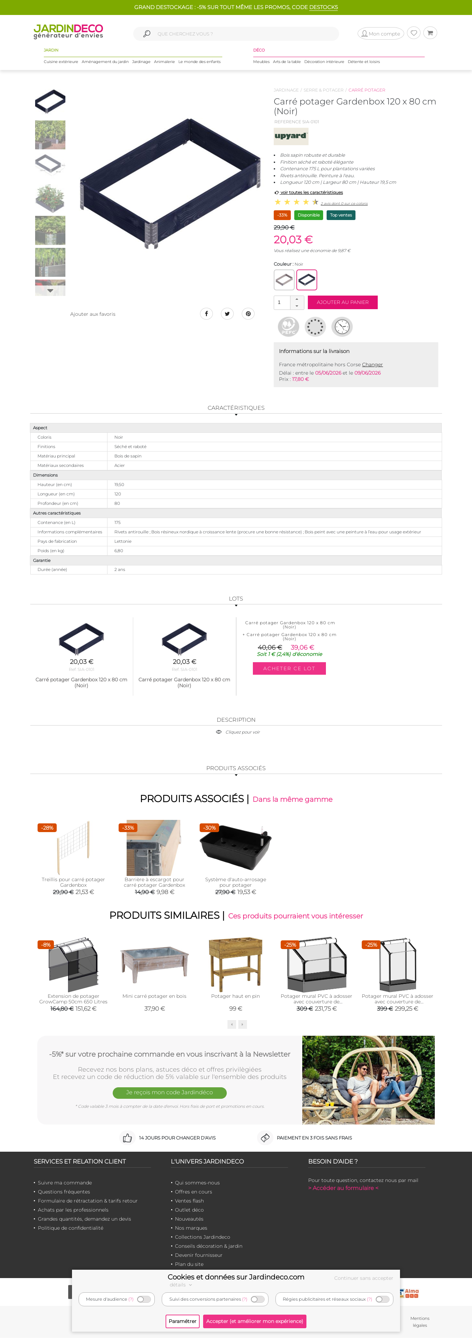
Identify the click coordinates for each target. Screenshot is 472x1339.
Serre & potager (324, 90)
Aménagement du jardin (105, 62)
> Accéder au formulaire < (343, 1189)
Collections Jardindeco (202, 1238)
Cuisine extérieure (61, 62)
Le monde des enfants (199, 62)
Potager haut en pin (235, 997)
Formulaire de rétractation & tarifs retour (88, 1202)
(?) (131, 1299)
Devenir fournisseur (199, 1256)
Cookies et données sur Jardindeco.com (236, 1277)
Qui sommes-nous (197, 1184)
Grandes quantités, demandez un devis (84, 1220)
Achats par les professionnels (73, 1211)
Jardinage (141, 62)
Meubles (261, 62)
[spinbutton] (288, 302)
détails (182, 1285)
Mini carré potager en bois (154, 997)
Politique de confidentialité (70, 1229)
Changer (372, 364)
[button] (297, 299)
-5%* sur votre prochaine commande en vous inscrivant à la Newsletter (169, 1054)
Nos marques (191, 1229)
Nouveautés (189, 1220)
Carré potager (367, 90)
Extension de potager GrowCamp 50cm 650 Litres (73, 1000)
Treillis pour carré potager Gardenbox (73, 882)
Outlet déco (189, 1211)
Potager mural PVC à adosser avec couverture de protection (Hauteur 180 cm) (397, 1002)
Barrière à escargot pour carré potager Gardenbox (154, 882)
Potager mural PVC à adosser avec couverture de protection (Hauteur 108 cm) (316, 1002)
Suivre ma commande (65, 1184)
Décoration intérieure (324, 62)
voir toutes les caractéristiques (308, 192)
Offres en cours (193, 1193)
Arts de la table (287, 62)
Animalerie (164, 62)
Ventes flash (189, 1202)
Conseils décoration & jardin (208, 1247)
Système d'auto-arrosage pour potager (235, 882)
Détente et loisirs (364, 62)
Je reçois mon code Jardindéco (169, 1094)
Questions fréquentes (64, 1193)
